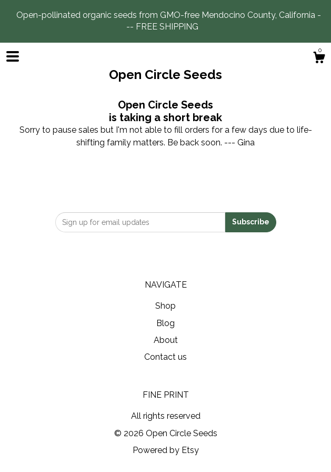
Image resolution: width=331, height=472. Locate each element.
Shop (165, 306)
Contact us (165, 357)
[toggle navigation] (12, 56)
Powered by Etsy (166, 450)
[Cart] (319, 59)
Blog (165, 323)
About (166, 340)
